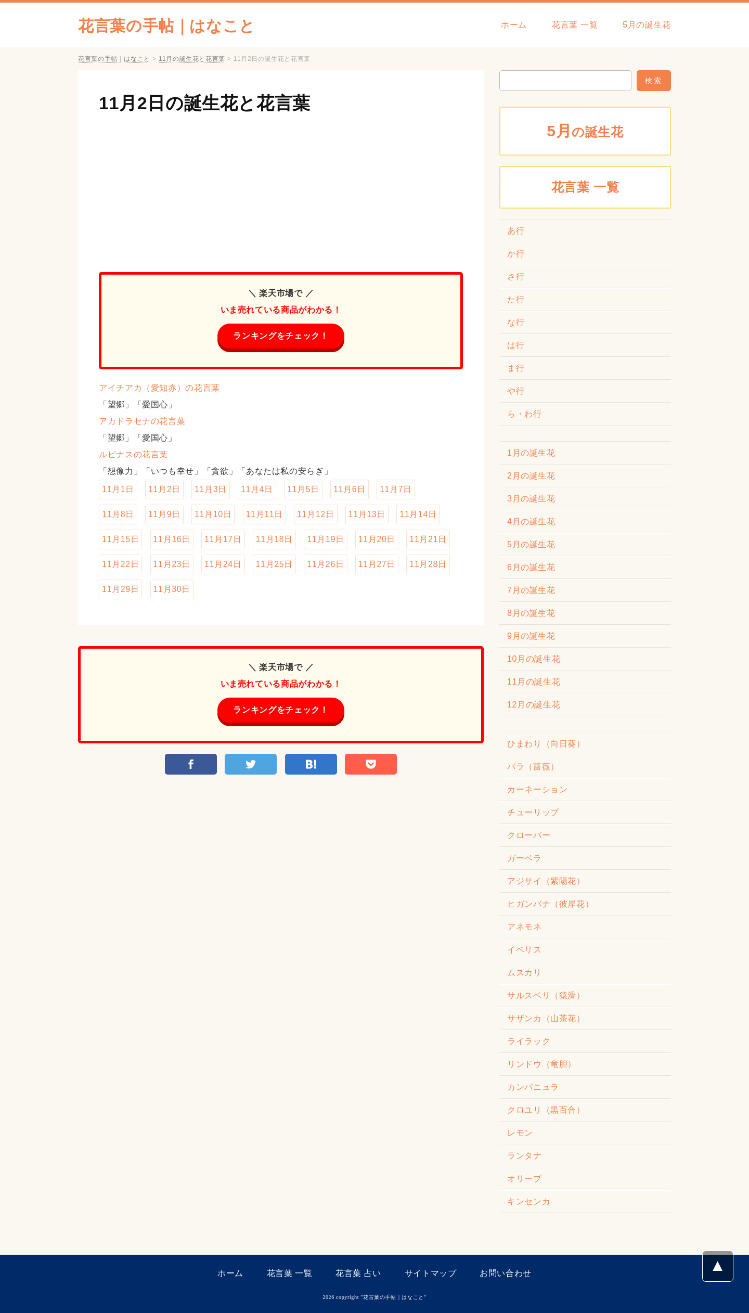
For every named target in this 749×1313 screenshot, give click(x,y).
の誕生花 (585, 130)
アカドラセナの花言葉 (142, 421)
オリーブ (524, 1178)
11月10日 (213, 514)
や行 (515, 391)
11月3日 (211, 489)
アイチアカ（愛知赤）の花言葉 (159, 387)
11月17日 (222, 539)
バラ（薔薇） (533, 766)
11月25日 (274, 564)
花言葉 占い (358, 1273)
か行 (515, 253)
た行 (515, 299)
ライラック (528, 1041)
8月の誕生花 (531, 613)
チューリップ (533, 812)
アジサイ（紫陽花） (546, 881)
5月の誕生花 (647, 24)
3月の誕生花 (531, 498)
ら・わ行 (524, 413)
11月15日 (120, 539)
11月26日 (325, 564)
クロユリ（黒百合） (546, 1109)
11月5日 (303, 489)
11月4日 (257, 489)
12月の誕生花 (533, 704)
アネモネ (524, 926)
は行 (515, 345)
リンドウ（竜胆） (541, 1064)
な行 (515, 322)
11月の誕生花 (533, 681)
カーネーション (537, 789)
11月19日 (325, 539)
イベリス (524, 949)
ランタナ (524, 1155)
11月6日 (349, 489)
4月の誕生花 (531, 521)
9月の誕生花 (531, 636)
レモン (520, 1132)
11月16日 (171, 539)
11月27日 (376, 564)
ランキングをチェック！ (280, 335)
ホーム (514, 24)
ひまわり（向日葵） (546, 743)
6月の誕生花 (531, 567)
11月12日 (315, 514)
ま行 (515, 368)
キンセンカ (528, 1201)
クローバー (528, 835)
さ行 (515, 276)
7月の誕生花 (531, 590)
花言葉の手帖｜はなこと (166, 25)
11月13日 (366, 514)
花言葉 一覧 (575, 24)
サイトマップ (431, 1273)
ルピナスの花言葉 (133, 454)
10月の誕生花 (533, 658)
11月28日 (427, 564)
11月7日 (396, 489)
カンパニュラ (533, 1087)
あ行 (515, 230)
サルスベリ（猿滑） (546, 995)
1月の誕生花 (531, 452)
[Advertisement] (281, 189)
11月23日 (171, 564)
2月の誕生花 (531, 475)
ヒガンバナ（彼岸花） (550, 903)
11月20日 (376, 539)
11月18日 (274, 539)
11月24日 (222, 564)
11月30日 (171, 589)
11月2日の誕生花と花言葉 (205, 103)
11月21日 (427, 539)
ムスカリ (524, 972)
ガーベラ (524, 858)
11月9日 (164, 514)
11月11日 (264, 514)
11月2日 (164, 489)
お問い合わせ (506, 1273)
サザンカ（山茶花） (546, 1018)
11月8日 (118, 514)
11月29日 (120, 589)
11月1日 (118, 489)
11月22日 (120, 564)
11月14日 (417, 514)
